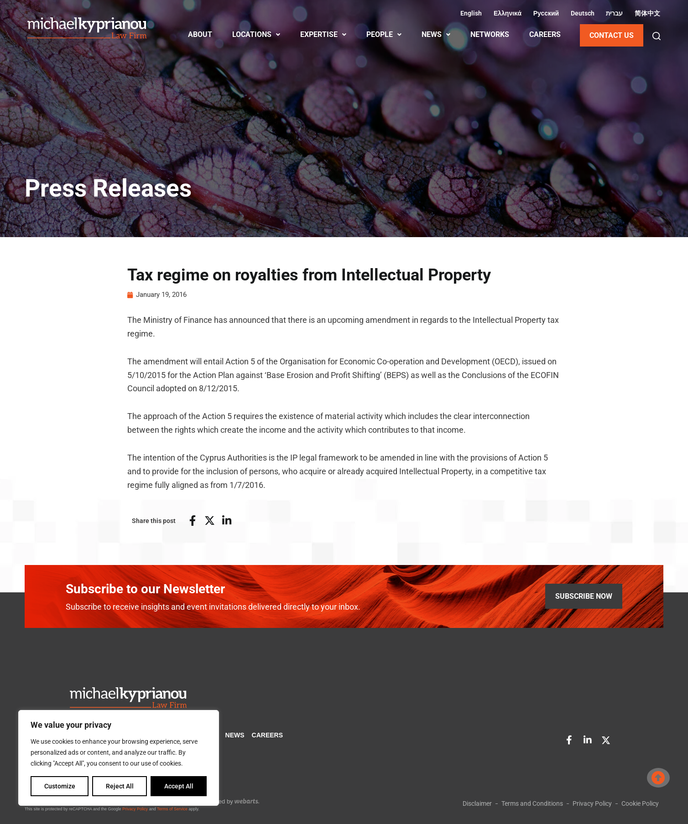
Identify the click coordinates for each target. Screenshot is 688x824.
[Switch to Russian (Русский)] (544, 13)
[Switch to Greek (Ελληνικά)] (506, 13)
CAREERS (545, 34)
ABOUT (200, 34)
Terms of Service (172, 809)
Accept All (178, 786)
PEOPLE (383, 34)
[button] (656, 36)
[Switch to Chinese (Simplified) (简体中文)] (646, 13)
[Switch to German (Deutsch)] (581, 13)
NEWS (436, 34)
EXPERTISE (323, 34)
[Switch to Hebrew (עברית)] (613, 13)
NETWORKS (489, 34)
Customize (59, 786)
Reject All (120, 786)
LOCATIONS (256, 34)
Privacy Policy (135, 809)
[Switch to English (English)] (470, 13)
